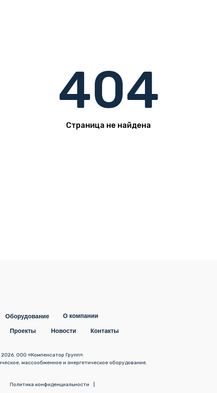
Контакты (104, 330)
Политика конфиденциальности (49, 384)
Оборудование (27, 316)
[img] (197, 19)
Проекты (23, 330)
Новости (63, 330)
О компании (80, 315)
